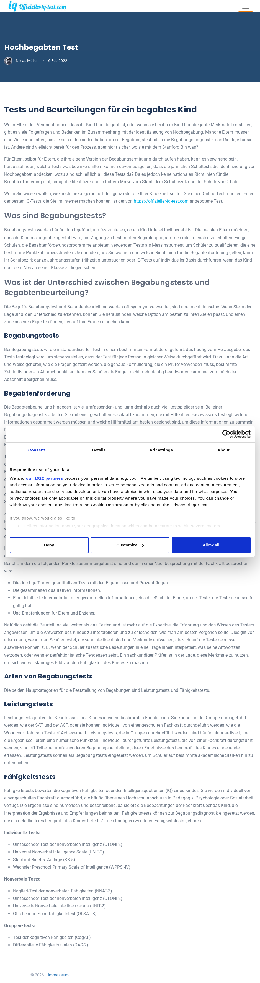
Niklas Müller (21, 60)
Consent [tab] (36, 450)
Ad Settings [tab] (161, 450)
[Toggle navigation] (245, 6)
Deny (49, 545)
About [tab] (223, 450)
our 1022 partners (44, 478)
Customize (130, 545)
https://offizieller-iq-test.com (161, 201)
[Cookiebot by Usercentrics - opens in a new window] (226, 434)
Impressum (58, 974)
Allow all (211, 545)
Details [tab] (99, 450)
